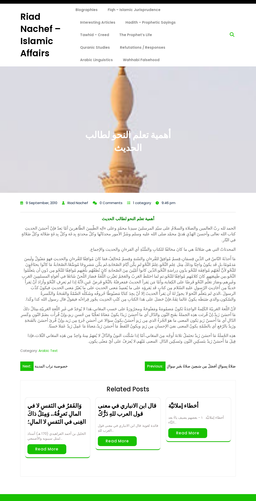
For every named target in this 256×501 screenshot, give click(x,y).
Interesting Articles (97, 22)
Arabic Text (48, 350)
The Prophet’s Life (135, 34)
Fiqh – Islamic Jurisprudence (134, 9)
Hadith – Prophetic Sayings (150, 22)
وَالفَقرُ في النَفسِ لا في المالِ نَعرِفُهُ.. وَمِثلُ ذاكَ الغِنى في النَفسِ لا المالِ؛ (56, 414)
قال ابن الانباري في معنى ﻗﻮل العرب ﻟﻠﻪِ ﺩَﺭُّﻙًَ (127, 410)
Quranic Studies (95, 47)
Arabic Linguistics (96, 59)
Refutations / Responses (142, 47)
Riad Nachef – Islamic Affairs (40, 35)
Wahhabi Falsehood (141, 59)
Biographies (87, 9)
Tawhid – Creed (94, 34)
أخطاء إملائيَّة (183, 406)
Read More (46, 449)
